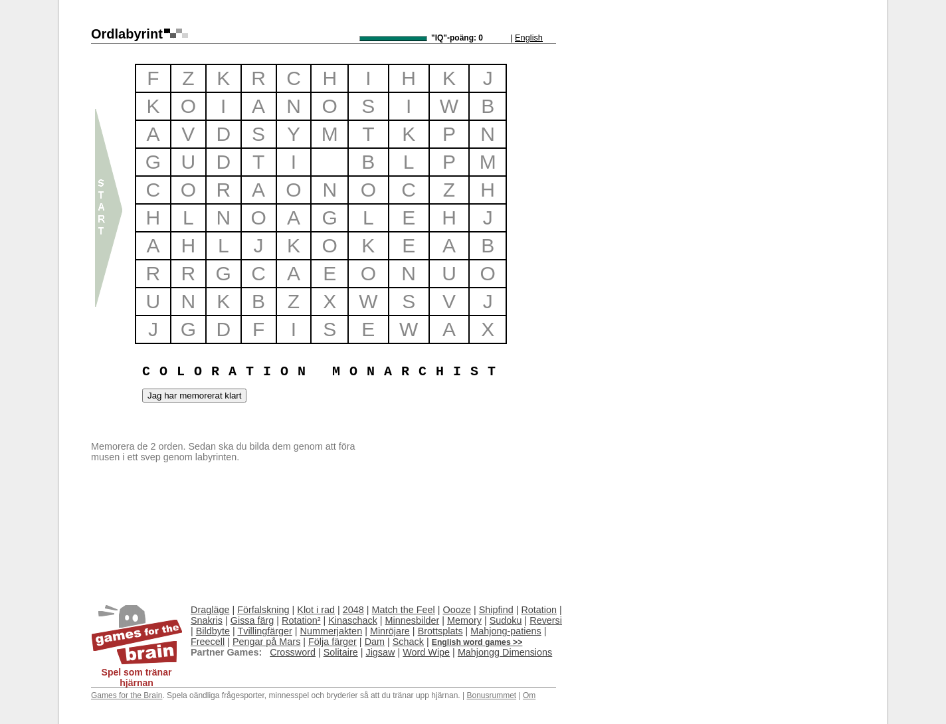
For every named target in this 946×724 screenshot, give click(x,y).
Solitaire (341, 652)
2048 (353, 609)
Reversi (545, 620)
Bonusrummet (491, 695)
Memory (464, 620)
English (529, 38)
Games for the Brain (126, 695)
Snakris (207, 620)
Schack (408, 641)
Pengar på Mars (266, 641)
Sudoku (506, 620)
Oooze (457, 609)
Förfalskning (263, 609)
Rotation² (301, 620)
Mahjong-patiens (505, 631)
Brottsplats (440, 631)
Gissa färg (252, 620)
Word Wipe (426, 652)
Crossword (293, 652)
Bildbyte (213, 631)
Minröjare (390, 631)
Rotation (539, 609)
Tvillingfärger (264, 631)
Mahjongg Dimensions (505, 652)
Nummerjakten (331, 631)
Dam (375, 641)
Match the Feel (403, 609)
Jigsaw (380, 652)
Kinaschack (352, 620)
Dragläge (210, 609)
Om (529, 695)
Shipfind (496, 609)
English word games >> (477, 642)
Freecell (208, 641)
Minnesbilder (412, 620)
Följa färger (332, 641)
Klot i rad (316, 609)
